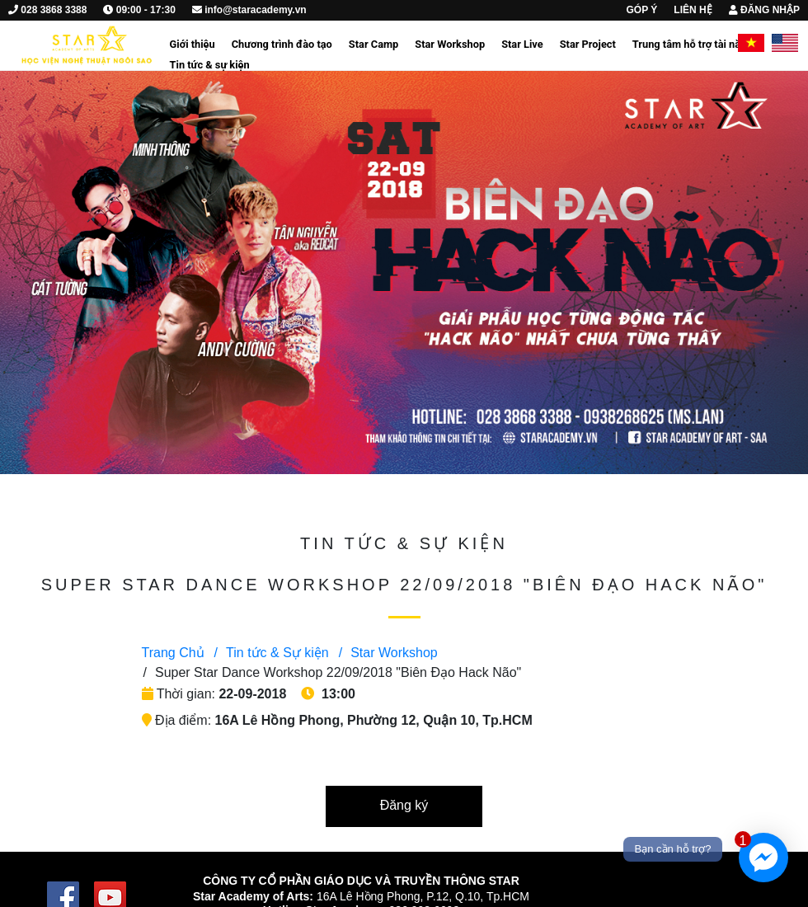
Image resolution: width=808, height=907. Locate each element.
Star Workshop (450, 44)
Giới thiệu (192, 44)
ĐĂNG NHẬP (764, 10)
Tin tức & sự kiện (210, 65)
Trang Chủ (173, 653)
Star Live (522, 44)
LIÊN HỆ (693, 10)
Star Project (588, 44)
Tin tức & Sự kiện (271, 653)
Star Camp (373, 44)
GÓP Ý (642, 10)
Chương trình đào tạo (282, 44)
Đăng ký (404, 805)
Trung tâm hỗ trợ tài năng (692, 44)
